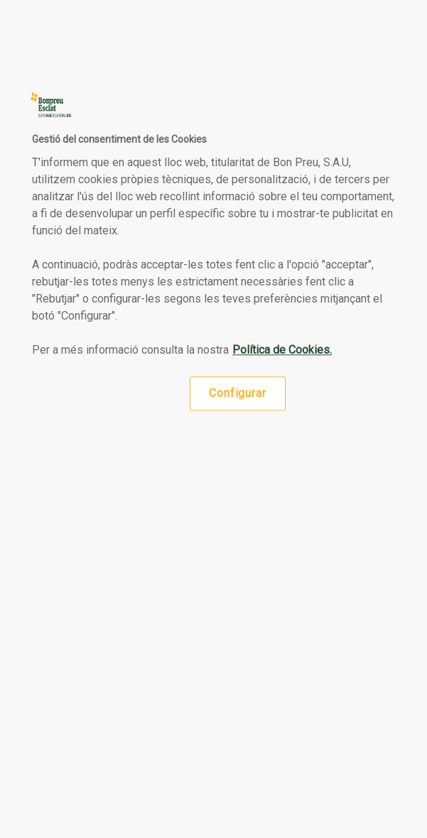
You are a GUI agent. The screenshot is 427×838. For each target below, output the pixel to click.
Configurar (237, 393)
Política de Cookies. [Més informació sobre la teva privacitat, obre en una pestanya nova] (282, 350)
